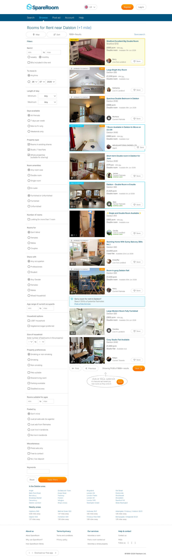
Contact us (122, 535)
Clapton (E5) (33, 517)
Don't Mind (35, 232)
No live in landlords (39, 435)
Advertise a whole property (98, 544)
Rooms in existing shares (41, 144)
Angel (31, 491)
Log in (141, 7)
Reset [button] (32, 479)
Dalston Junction (35, 503)
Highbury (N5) (34, 511)
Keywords (31, 467)
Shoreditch (119, 498)
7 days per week (38, 120)
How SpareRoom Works (35, 544)
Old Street (119, 491)
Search (31, 17)
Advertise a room (94, 535)
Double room (36, 175)
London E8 (91, 493)
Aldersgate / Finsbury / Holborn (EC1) (129, 511)
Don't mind (35, 414)
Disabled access (37, 388)
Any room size (37, 170)
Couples (34, 248)
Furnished (35, 201)
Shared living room (38, 378)
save (120, 382)
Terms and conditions (65, 535)
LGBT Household (37, 321)
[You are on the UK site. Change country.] (90, 7)
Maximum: (32, 102)
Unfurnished (36, 206)
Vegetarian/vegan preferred (42, 326)
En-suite (33, 188)
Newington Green (93, 503)
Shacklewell (120, 495)
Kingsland (90, 491)
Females (34, 237)
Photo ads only (36, 448)
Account (69, 17)
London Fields (92, 495)
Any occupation (37, 261)
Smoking (34, 360)
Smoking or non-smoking (41, 354)
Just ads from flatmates (41, 424)
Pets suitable (35, 372)
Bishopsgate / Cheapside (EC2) (127, 517)
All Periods (35, 115)
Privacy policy (62, 540)
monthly (45, 57)
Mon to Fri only (37, 126)
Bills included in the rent (40, 62)
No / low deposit (37, 459)
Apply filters (52, 479)
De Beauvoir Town (64, 491)
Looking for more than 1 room (42, 219)
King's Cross (62, 503)
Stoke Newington (122, 503)
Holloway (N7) (92, 511)
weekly (34, 57)
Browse (43, 17)
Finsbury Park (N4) (93, 517)
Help (81, 17)
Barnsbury (32, 495)
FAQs (120, 540)
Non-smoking (36, 365)
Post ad (56, 17)
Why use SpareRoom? (34, 540)
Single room (36, 180)
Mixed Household (38, 295)
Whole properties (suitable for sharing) (39, 156)
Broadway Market (35, 498)
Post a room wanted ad (96, 540)
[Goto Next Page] (139, 368)
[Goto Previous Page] (90, 368)
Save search (139, 34)
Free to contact (36, 453)
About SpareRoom (32, 535)
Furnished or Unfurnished (41, 195)
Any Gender (36, 279)
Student (34, 272)
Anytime (34, 75)
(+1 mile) (84, 27)
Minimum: (32, 96)
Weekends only (37, 131)
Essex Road (62, 493)
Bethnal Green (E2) (64, 511)
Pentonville (119, 493)
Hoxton (60, 498)
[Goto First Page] (75, 368)
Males (33, 243)
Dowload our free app (42, 553)
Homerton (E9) (63, 517)
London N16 (91, 500)
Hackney (61, 495)
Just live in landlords (39, 430)
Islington (61, 500)
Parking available (37, 383)
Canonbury (33, 500)
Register (127, 7)
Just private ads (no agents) (42, 419)
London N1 (91, 498)
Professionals (36, 266)
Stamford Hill (120, 500)
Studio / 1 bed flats (38, 149)
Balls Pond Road (35, 493)
